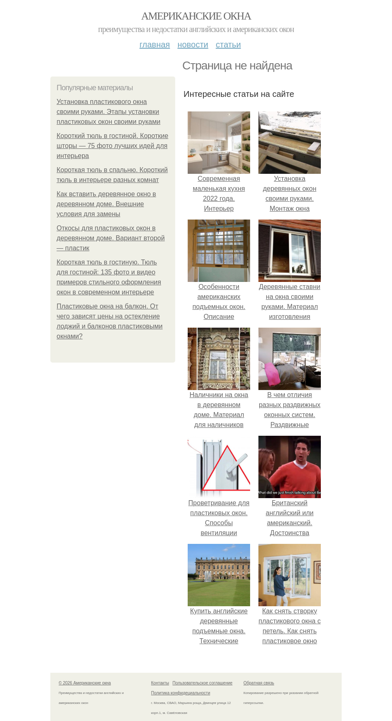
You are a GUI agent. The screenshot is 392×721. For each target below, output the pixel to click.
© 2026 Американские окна (85, 683)
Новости (192, 44)
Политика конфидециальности (180, 693)
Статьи (228, 44)
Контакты (160, 683)
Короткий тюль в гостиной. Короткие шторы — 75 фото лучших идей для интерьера (112, 145)
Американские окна (196, 16)
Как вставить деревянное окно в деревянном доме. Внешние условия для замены (106, 203)
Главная (154, 44)
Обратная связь (258, 683)
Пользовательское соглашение (203, 683)
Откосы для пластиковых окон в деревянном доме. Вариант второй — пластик (111, 238)
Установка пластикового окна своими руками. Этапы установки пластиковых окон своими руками (108, 111)
